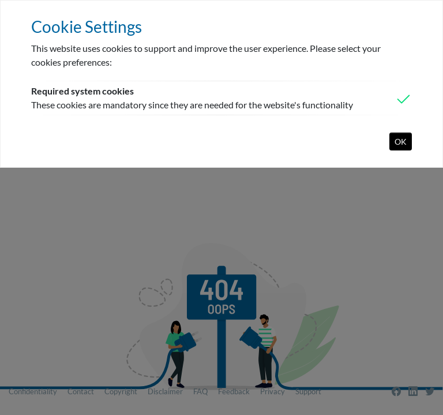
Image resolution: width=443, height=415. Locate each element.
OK (401, 141)
